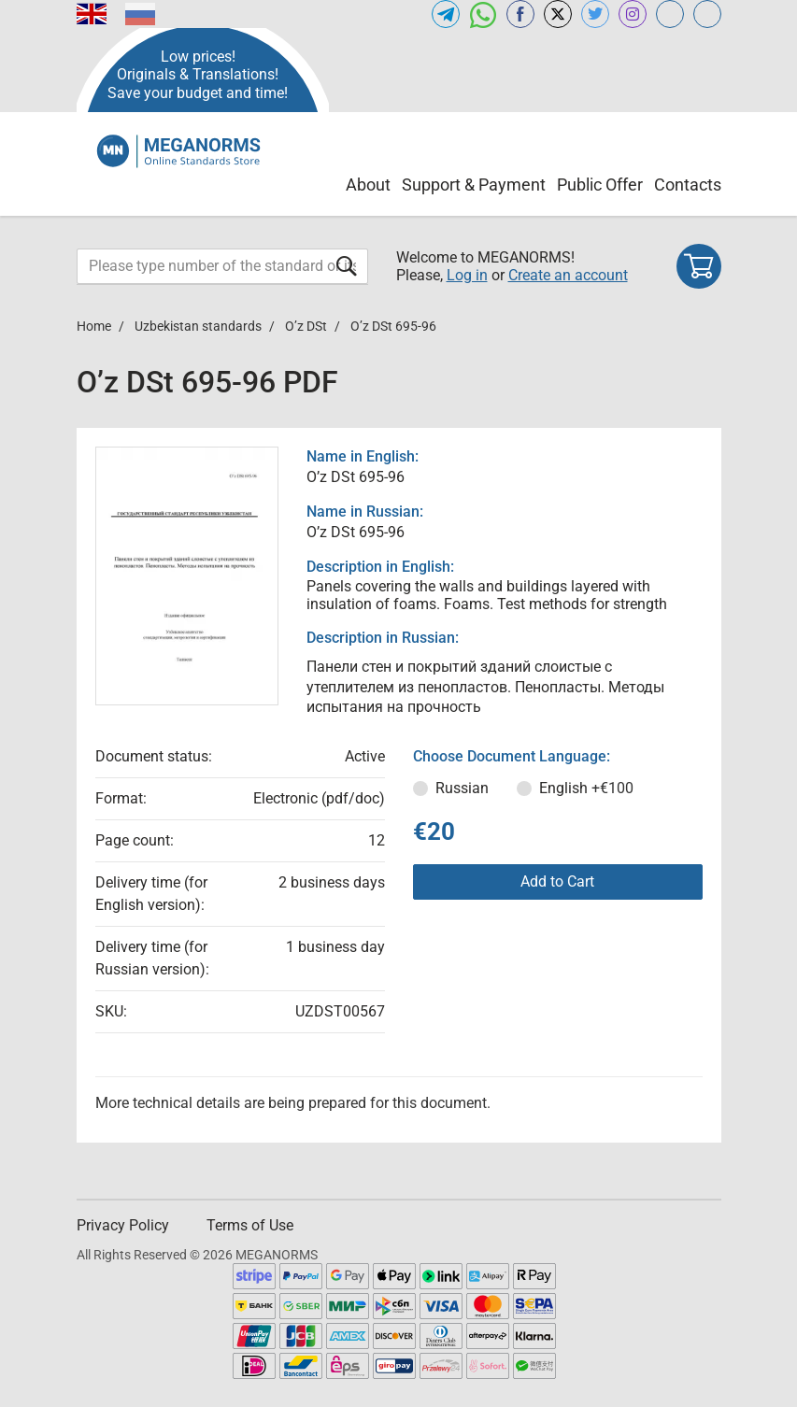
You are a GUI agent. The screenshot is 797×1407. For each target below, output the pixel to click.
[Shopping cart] (698, 266)
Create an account (568, 275)
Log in (467, 275)
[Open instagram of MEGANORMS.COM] (633, 14)
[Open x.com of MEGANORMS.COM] (558, 14)
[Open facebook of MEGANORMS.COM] (520, 14)
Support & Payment (474, 184)
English (586, 788)
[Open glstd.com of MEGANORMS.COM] (670, 14)
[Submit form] (346, 266)
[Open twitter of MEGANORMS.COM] (595, 14)
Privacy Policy (123, 1225)
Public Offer (600, 184)
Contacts (687, 184)
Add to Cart (557, 881)
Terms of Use (249, 1225)
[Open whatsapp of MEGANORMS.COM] (483, 14)
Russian (462, 788)
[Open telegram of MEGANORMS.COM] (446, 14)
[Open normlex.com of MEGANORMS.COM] (707, 14)
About (368, 184)
